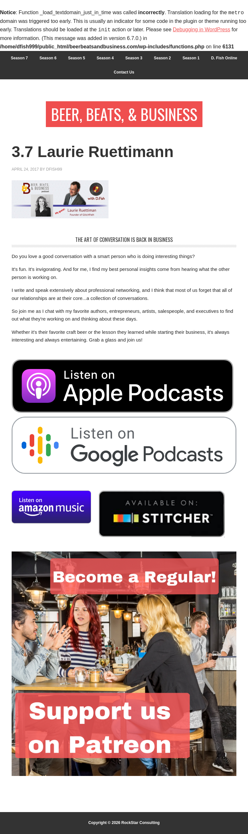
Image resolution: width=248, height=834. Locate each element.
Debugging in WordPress (201, 30)
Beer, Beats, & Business (124, 114)
